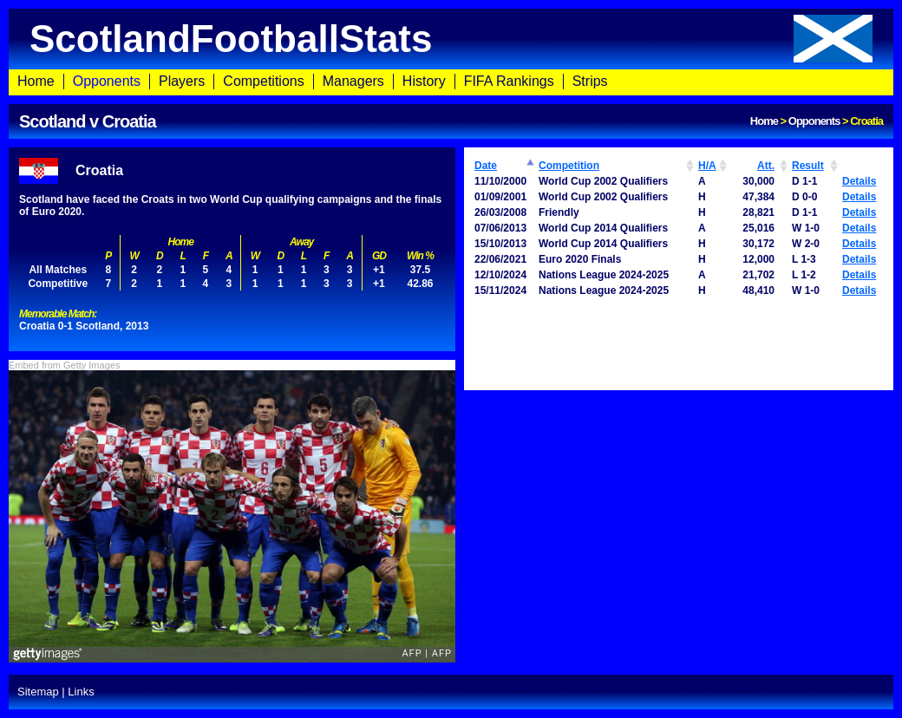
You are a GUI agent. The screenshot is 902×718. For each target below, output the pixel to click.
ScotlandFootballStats (451, 38)
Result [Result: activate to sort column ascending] (808, 166)
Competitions (263, 81)
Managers (353, 81)
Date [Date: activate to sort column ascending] (485, 166)
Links (81, 691)
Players (182, 81)
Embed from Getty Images (64, 365)
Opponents (107, 81)
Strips (590, 81)
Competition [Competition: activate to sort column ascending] (569, 166)
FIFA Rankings (509, 81)
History (424, 81)
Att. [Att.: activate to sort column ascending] (766, 166)
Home (36, 81)
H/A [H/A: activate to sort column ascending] (707, 166)
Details (859, 181)
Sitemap (38, 691)
